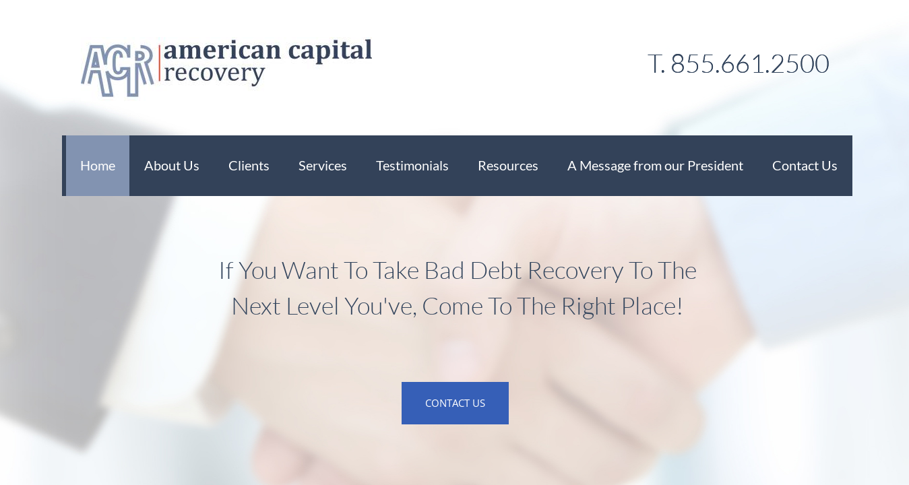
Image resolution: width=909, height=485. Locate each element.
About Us (171, 165)
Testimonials (412, 165)
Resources (508, 165)
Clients (249, 165)
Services (323, 165)
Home (97, 165)
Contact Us (805, 165)
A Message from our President (655, 165)
